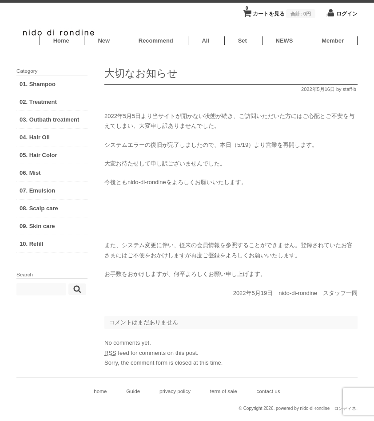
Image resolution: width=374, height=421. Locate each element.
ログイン (347, 13)
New (104, 40)
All (205, 40)
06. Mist (30, 172)
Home (61, 40)
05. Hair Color (38, 155)
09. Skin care (37, 226)
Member (333, 40)
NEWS (284, 40)
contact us (268, 391)
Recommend (156, 40)
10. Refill (31, 243)
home (100, 391)
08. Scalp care (39, 208)
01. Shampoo (38, 84)
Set (242, 40)
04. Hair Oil (35, 137)
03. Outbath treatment (49, 119)
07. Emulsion (37, 190)
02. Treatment (38, 101)
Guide (133, 391)
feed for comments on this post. (151, 353)
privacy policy (175, 391)
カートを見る (280, 11)
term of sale (223, 391)
